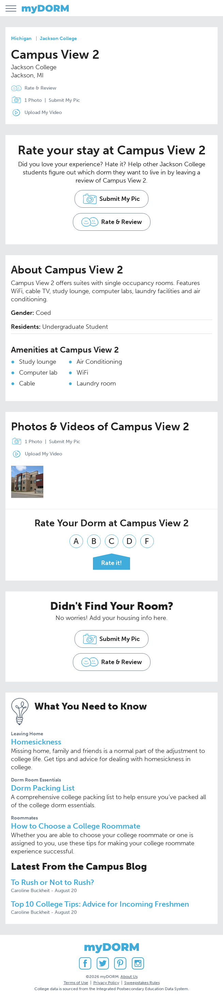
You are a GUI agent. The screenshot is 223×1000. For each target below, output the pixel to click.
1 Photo (25, 100)
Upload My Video (43, 112)
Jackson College (58, 38)
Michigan (21, 38)
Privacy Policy (106, 982)
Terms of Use (76, 982)
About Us (129, 976)
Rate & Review (40, 88)
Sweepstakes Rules (142, 982)
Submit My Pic (64, 100)
